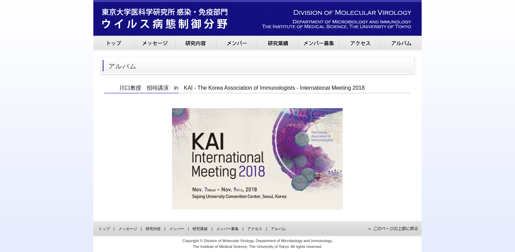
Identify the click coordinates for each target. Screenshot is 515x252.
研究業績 (200, 229)
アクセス (254, 229)
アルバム (278, 229)
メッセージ (127, 229)
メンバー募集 (227, 229)
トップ (104, 229)
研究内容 (153, 229)
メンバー (176, 229)
